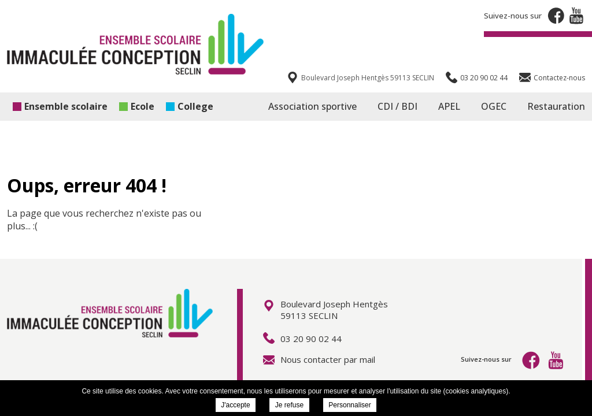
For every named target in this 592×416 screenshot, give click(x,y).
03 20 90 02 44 (302, 338)
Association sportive (312, 106)
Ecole (136, 106)
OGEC (493, 106)
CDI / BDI (397, 106)
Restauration (556, 106)
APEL (449, 106)
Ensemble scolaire (60, 106)
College (189, 106)
